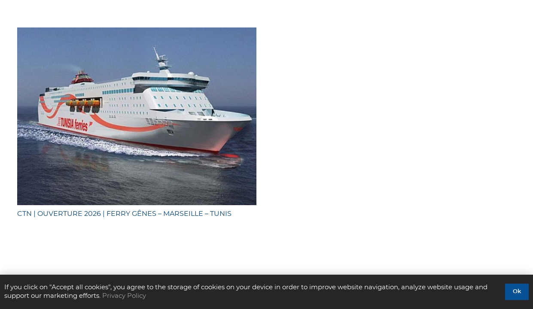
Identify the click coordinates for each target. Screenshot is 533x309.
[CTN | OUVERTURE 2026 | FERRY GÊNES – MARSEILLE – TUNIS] (136, 116)
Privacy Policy (124, 296)
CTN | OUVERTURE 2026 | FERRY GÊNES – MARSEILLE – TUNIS (124, 213)
